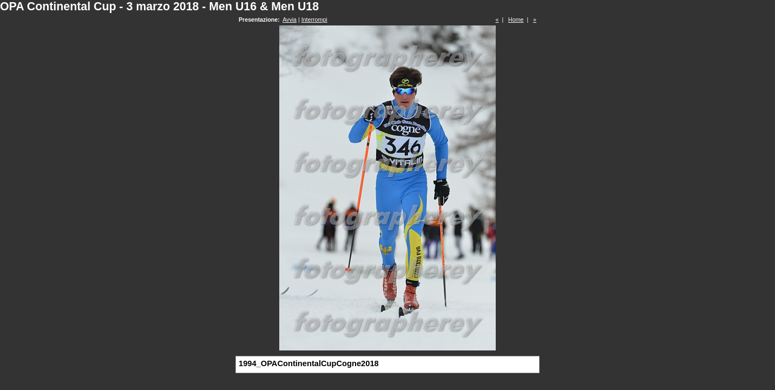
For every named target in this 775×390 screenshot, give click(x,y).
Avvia (290, 19)
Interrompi (314, 19)
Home (515, 19)
